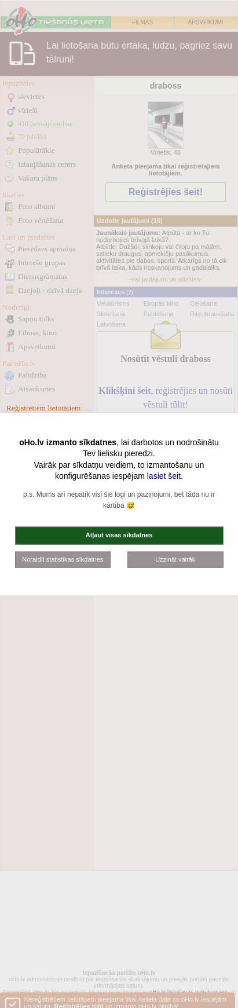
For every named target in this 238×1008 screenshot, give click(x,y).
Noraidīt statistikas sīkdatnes (62, 558)
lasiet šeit (164, 476)
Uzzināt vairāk (175, 558)
